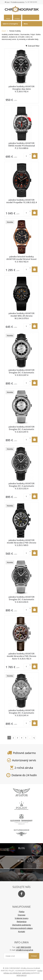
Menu (26, 24)
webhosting (26, 973)
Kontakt (21, 931)
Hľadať (8, 18)
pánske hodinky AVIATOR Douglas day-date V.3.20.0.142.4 (21, 89)
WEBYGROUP (22, 975)
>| (34, 738)
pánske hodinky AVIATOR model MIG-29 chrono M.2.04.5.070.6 (21, 316)
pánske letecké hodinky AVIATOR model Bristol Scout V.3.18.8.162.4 (21, 259)
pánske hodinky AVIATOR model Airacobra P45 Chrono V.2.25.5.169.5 (21, 542)
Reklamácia (21, 921)
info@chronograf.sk (18, 2)
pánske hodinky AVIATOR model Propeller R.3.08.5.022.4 (21, 201)
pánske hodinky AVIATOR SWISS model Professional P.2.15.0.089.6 (21, 145)
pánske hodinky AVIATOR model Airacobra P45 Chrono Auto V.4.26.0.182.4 (21, 656)
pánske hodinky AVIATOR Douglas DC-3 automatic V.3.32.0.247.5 (21, 429)
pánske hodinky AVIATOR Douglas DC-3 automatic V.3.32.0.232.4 (21, 486)
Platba (21, 911)
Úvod (8, 2)
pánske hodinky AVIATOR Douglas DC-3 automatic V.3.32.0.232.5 (21, 599)
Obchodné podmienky (21, 925)
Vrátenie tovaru (21, 918)
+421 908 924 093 (23, 947)
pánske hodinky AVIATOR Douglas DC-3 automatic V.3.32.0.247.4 (21, 372)
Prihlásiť (17, 18)
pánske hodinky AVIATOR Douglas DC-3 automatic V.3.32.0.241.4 (21, 713)
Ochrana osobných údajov (21, 928)
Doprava (21, 915)
